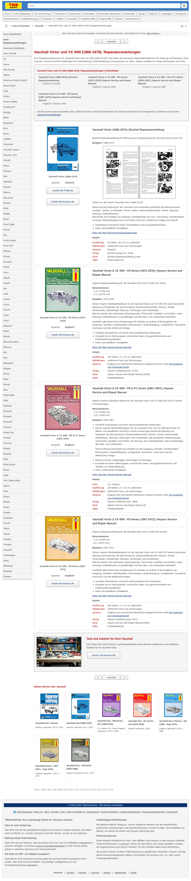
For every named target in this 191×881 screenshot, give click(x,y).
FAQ (62, 812)
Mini (5, 357)
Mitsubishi (8, 363)
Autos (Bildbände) (12, 34)
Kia (5, 288)
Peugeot (7, 416)
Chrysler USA (10, 155)
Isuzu (6, 272)
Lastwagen (166, 13)
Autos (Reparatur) (22, 13)
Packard (7, 405)
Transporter (60, 13)
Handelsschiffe (88, 18)
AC (4, 59)
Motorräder (89, 13)
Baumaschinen (11, 18)
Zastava (7, 576)
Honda (6, 256)
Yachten (119, 18)
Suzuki (6, 523)
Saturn (6, 485)
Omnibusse (181, 13)
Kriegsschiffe (105, 18)
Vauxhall (39, 25)
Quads (141, 13)
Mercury (7, 347)
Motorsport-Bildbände (14, 48)
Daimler (7, 187)
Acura (6, 64)
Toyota (6, 534)
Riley (5, 459)
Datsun (6, 192)
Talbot (6, 528)
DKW (6, 208)
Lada (5, 293)
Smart (6, 507)
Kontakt (55, 812)
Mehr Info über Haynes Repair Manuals (111, 347)
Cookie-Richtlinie (109, 812)
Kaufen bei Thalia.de (63, 190)
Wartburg (7, 565)
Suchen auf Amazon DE (103, 655)
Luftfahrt (60, 18)
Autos (7, 13)
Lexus (6, 304)
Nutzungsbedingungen (154, 812)
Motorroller (129, 13)
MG (5, 352)
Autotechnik (75, 13)
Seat (5, 491)
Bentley (7, 112)
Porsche (7, 443)
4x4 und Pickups (42, 13)
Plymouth (8, 421)
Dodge (6, 213)
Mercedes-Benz (11, 341)
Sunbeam (8, 518)
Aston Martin (9, 85)
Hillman (7, 251)
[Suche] (184, 5)
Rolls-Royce (9, 464)
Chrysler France (11, 149)
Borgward (8, 123)
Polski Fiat (8, 432)
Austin (6, 96)
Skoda (6, 501)
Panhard (7, 411)
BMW (6, 117)
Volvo (6, 560)
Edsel (6, 219)
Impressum (172, 812)
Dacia (6, 165)
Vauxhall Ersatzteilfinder (49, 114)
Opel (5, 400)
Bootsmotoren (133, 18)
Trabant (7, 539)
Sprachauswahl (24, 812)
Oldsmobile (8, 395)
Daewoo (7, 171)
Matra (6, 331)
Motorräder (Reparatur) (109, 13)
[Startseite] (6, 26)
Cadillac (7, 139)
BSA (5, 128)
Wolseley (7, 571)
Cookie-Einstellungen (130, 812)
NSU (5, 389)
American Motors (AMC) (15, 80)
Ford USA (8, 245)
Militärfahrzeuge (30, 18)
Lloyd (6, 315)
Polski (134, 872)
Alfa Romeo (9, 69)
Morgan (7, 368)
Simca (6, 496)
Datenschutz (93, 812)
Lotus (6, 320)
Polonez (7, 427)
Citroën (6, 160)
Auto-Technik (9, 53)
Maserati (7, 325)
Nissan (6, 384)
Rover (6, 469)
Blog (47, 812)
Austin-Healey (10, 101)
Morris (6, 373)
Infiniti (6, 267)
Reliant (6, 448)
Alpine (6, 75)
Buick (6, 133)
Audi (5, 91)
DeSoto (7, 203)
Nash (6, 379)
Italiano (107, 872)
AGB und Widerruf (76, 812)
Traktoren (153, 13)
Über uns (38, 812)
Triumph (7, 544)
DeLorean (8, 197)
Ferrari (6, 229)
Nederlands (120, 872)
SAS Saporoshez (11, 480)
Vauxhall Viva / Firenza (47, 723)
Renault (7, 454)
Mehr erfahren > (153, 33)
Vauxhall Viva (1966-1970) (79, 723)
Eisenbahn (47, 18)
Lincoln (6, 309)
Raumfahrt (72, 18)
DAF (5, 176)
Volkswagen (9, 555)
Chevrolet (8, 144)
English (70, 872)
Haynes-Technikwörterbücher (50, 846)
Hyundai (7, 261)
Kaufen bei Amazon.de (62, 201)
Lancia (6, 299)
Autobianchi (9, 107)
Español (82, 872)
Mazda (6, 336)
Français (95, 872)
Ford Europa (9, 240)
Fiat (5, 235)
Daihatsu (7, 181)
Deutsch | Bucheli (58, 80)
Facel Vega (8, 224)
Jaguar (6, 277)
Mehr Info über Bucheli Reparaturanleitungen (114, 232)
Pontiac (7, 437)
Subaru (6, 512)
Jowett (6, 283)
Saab (6, 475)
